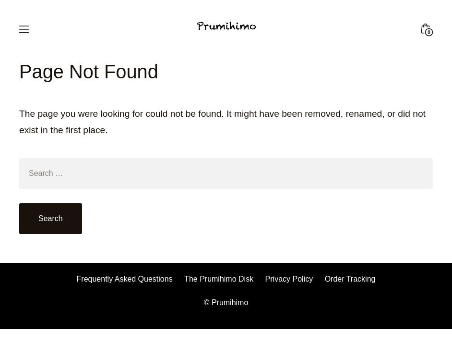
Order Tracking (350, 279)
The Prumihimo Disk (218, 279)
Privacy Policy (289, 279)
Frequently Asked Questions (125, 279)
